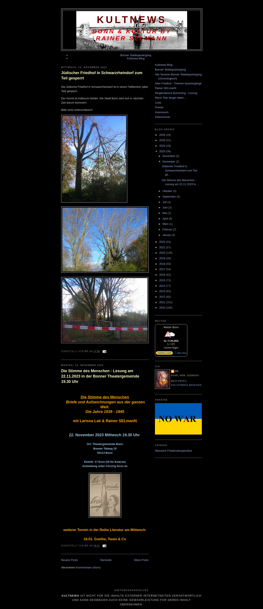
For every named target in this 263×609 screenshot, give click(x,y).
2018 (162, 263)
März (165, 223)
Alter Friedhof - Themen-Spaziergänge (178, 83)
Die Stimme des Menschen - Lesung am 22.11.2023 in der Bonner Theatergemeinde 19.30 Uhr (100, 376)
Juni (165, 207)
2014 (162, 285)
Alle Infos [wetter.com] (180, 352)
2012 (162, 296)
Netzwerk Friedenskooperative (173, 450)
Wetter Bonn (171, 327)
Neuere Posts (69, 560)
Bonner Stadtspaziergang (135, 55)
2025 (162, 140)
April (165, 218)
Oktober (167, 191)
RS (177, 371)
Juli (164, 202)
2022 (162, 241)
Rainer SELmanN (165, 88)
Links (158, 102)
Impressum (162, 112)
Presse (159, 107)
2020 (162, 252)
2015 (162, 280)
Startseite (105, 560)
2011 (162, 302)
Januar (167, 235)
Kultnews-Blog (136, 58)
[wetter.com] (164, 353)
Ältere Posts (141, 560)
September (169, 196)
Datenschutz (162, 117)
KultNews (132, 19)
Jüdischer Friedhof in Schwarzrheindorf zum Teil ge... (179, 170)
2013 (162, 291)
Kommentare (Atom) (88, 567)
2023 (162, 151)
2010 (162, 307)
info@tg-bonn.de (117, 466)
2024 (162, 145)
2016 (162, 274)
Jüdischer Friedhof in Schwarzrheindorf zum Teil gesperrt (101, 75)
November (169, 161)
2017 (162, 269)
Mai (165, 213)
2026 (162, 134)
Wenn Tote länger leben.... (171, 97)
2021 (162, 247)
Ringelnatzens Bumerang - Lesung (176, 93)
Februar (167, 229)
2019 (162, 258)
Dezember (169, 156)
